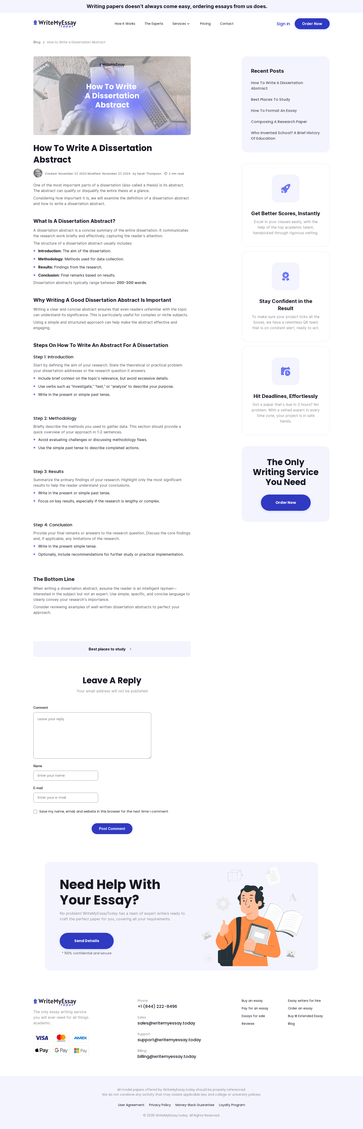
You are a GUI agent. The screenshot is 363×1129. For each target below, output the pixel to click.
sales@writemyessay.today (166, 1023)
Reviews (248, 1023)
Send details (86, 940)
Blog (37, 42)
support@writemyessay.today (169, 1040)
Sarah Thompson (149, 173)
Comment (40, 708)
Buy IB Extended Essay (305, 1016)
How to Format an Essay (274, 110)
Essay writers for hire (304, 1000)
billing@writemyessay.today (167, 1056)
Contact (227, 23)
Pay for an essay (255, 1008)
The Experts (153, 23)
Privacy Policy (160, 1105)
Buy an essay (252, 1000)
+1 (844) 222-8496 (157, 1006)
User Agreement (131, 1105)
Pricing (205, 23)
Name (37, 766)
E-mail (38, 788)
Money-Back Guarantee (194, 1105)
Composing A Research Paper (279, 121)
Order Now (312, 23)
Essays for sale (253, 1016)
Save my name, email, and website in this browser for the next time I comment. (104, 811)
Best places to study (270, 99)
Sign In (283, 24)
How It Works (125, 23)
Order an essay (300, 1008)
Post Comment (112, 829)
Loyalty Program (232, 1105)
